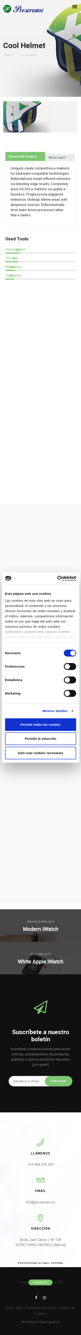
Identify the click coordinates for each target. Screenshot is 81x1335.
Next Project (40, 954)
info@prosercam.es (40, 1202)
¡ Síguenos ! (40, 1282)
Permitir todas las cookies (41, 724)
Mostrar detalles (55, 711)
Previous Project (40, 921)
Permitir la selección (40, 738)
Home (8, 55)
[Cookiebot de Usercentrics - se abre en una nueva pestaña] (57, 578)
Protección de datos (40, 1308)
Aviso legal (14, 1308)
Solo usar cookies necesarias (40, 753)
